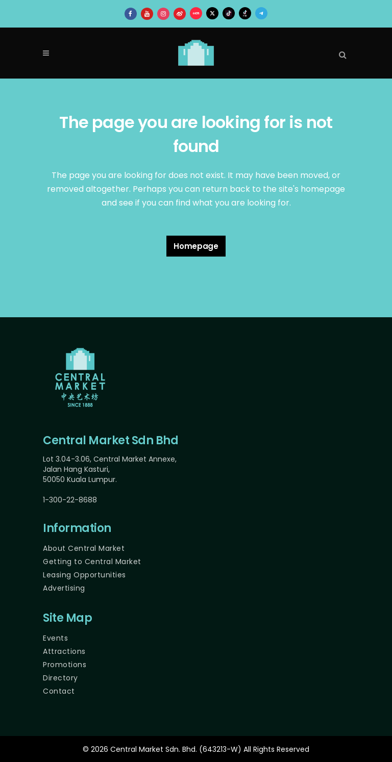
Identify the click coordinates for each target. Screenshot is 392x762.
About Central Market (84, 548)
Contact (59, 691)
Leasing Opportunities (84, 575)
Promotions (64, 664)
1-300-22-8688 (70, 500)
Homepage (196, 246)
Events (55, 638)
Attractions (64, 651)
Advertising (64, 588)
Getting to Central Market (92, 561)
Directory (60, 678)
